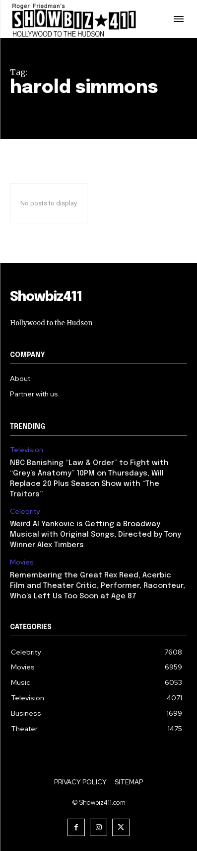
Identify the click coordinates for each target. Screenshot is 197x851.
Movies (22, 562)
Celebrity (25, 511)
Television (26, 450)
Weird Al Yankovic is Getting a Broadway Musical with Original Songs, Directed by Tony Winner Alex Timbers (95, 534)
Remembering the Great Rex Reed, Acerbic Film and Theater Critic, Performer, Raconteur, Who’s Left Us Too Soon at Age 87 (97, 585)
